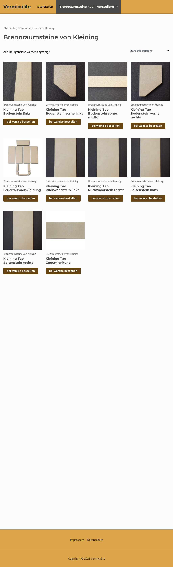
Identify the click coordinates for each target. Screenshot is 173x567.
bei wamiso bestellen (21, 122)
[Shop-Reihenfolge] (149, 50)
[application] (115, 7)
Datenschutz (95, 540)
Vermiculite (17, 6)
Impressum (77, 540)
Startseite (45, 7)
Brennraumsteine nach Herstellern (88, 7)
